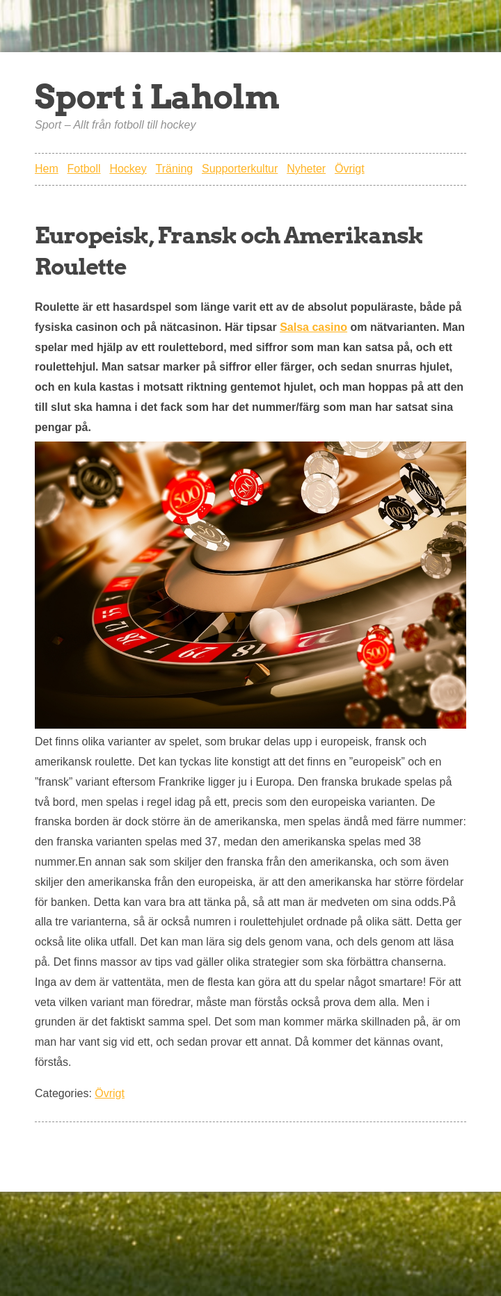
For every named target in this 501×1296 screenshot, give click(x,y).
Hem (46, 169)
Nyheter (306, 169)
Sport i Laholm (157, 96)
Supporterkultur (240, 169)
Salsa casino (313, 327)
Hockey (127, 169)
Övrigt (350, 169)
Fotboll (84, 169)
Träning (174, 169)
